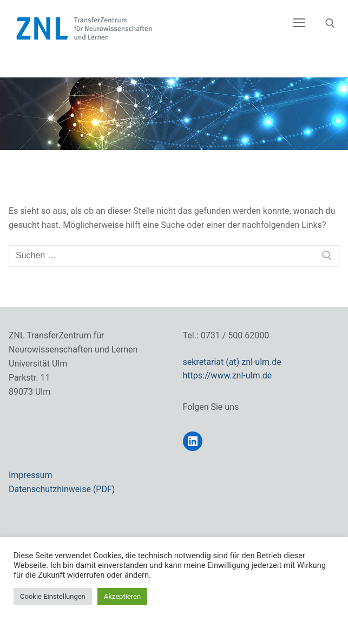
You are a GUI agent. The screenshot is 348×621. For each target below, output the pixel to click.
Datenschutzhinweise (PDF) (62, 489)
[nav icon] (299, 23)
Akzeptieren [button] (122, 596)
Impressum (30, 475)
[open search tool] (330, 23)
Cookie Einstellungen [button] (53, 596)
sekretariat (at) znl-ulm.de (232, 362)
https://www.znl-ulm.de (227, 375)
